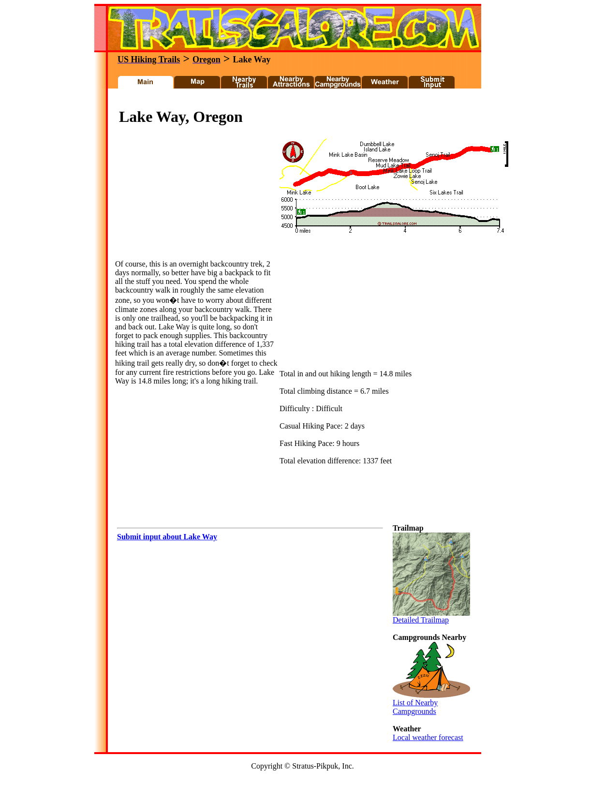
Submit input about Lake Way (167, 537)
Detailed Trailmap (431, 616)
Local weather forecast (428, 737)
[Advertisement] (290, 100)
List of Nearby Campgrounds (431, 703)
